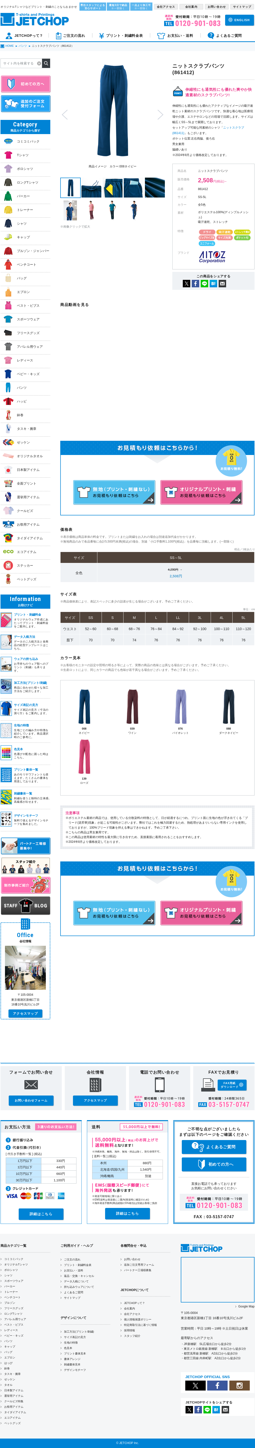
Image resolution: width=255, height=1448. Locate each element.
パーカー (9, 1286)
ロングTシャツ (13, 1313)
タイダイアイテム (15, 1412)
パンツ (8, 1341)
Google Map (246, 1306)
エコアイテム (12, 1417)
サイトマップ (72, 1297)
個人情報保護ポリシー (137, 1319)
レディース (11, 1330)
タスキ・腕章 (12, 1373)
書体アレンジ (72, 1358)
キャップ (9, 1346)
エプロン (9, 1357)
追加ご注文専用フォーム (139, 1264)
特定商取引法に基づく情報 (140, 1324)
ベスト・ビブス (13, 1324)
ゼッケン (9, 1379)
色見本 (68, 1348)
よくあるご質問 (73, 1292)
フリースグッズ (13, 1308)
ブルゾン (9, 1302)
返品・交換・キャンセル (79, 1275)
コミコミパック (13, 1258)
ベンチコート (12, 1297)
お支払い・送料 (73, 1270)
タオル (8, 1384)
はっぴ (8, 1362)
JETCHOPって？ (134, 1302)
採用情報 (129, 1330)
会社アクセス (132, 1313)
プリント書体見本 (75, 1353)
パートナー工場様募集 (137, 1270)
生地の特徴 (71, 1342)
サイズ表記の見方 (75, 1337)
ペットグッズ (12, 1423)
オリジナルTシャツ (16, 1264)
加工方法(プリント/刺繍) (79, 1331)
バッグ (8, 1351)
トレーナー (11, 1291)
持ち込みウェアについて (79, 1286)
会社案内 (129, 1308)
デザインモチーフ (75, 1369)
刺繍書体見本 (72, 1364)
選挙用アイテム (13, 1395)
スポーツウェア (13, 1280)
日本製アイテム (13, 1390)
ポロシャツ (11, 1269)
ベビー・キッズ (13, 1335)
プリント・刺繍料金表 (77, 1264)
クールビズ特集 (13, 1401)
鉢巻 (7, 1368)
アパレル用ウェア (15, 1319)
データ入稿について (76, 1281)
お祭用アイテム (13, 1406)
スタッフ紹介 (132, 1335)
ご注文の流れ (72, 1259)
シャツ (8, 1275)
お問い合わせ (132, 1259)
